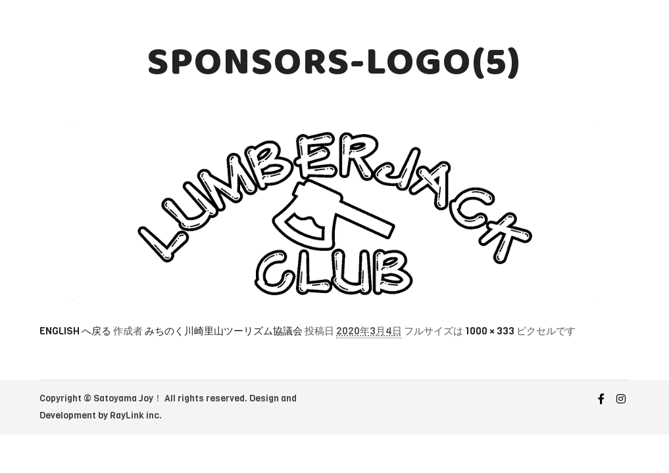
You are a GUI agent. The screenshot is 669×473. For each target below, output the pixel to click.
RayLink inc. (136, 415)
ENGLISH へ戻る (75, 331)
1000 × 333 (489, 331)
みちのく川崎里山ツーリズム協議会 (224, 331)
